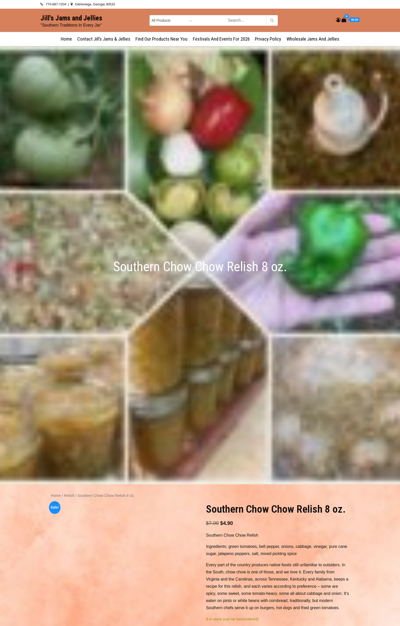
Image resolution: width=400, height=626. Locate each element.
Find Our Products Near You (161, 39)
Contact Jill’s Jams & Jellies (103, 39)
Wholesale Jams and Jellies (312, 39)
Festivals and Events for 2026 (221, 39)
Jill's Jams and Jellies (71, 18)
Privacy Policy (268, 39)
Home (66, 39)
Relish (69, 495)
